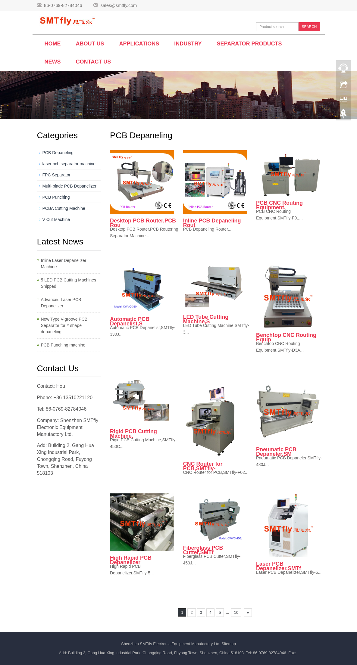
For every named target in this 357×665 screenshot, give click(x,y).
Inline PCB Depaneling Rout (212, 223)
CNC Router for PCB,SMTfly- (203, 466)
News (53, 62)
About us (90, 44)
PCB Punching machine (63, 345)
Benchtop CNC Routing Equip (286, 337)
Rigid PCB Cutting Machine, (133, 433)
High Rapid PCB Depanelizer (131, 560)
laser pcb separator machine (69, 163)
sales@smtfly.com (118, 5)
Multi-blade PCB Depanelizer (69, 186)
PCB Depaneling (58, 152)
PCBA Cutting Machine (63, 208)
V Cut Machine (56, 219)
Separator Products (249, 44)
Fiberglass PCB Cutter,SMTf (203, 550)
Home (53, 44)
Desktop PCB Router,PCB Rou (143, 223)
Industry (188, 44)
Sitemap (228, 644)
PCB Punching (56, 197)
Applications (139, 44)
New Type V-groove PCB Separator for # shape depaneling (64, 325)
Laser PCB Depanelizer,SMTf (278, 566)
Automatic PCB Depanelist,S (129, 321)
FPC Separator (56, 174)
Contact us (93, 62)
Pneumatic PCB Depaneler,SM (276, 451)
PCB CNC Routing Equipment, (279, 205)
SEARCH (309, 27)
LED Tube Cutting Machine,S (206, 319)
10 (236, 612)
